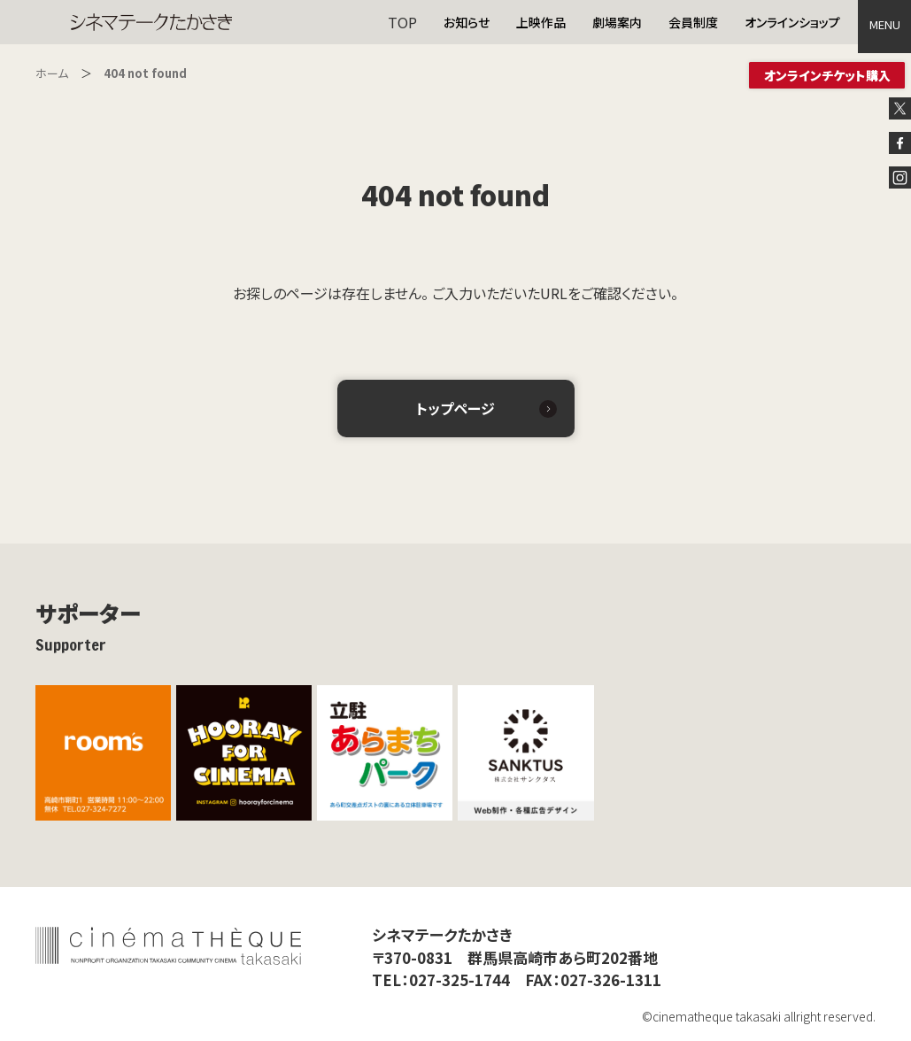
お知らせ (467, 22)
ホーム (51, 73)
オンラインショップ (792, 22)
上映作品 (541, 22)
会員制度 (693, 22)
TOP (402, 22)
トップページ (455, 408)
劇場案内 (617, 22)
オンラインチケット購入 (827, 75)
